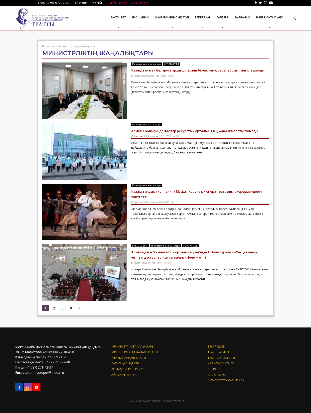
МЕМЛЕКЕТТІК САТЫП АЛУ (226, 380)
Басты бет (118, 17)
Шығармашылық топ (172, 17)
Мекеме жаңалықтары (128, 358)
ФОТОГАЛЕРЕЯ (171, 64)
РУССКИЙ (96, 3)
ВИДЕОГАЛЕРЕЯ (140, 245)
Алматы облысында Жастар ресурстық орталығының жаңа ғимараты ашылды (194, 131)
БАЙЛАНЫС (242, 17)
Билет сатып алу (269, 17)
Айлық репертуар (124, 375)
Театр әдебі (216, 346)
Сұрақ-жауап (138, 3)
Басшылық (140, 17)
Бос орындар (218, 375)
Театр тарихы (218, 352)
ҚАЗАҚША (81, 3)
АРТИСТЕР (215, 369)
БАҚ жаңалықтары (125, 363)
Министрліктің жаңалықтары (146, 64)
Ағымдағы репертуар (127, 369)
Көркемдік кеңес (221, 363)
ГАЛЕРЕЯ (222, 17)
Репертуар (203, 17)
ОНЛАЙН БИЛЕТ (115, 3)
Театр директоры (221, 358)
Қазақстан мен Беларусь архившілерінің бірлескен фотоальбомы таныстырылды (197, 70)
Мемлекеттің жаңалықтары (132, 346)
